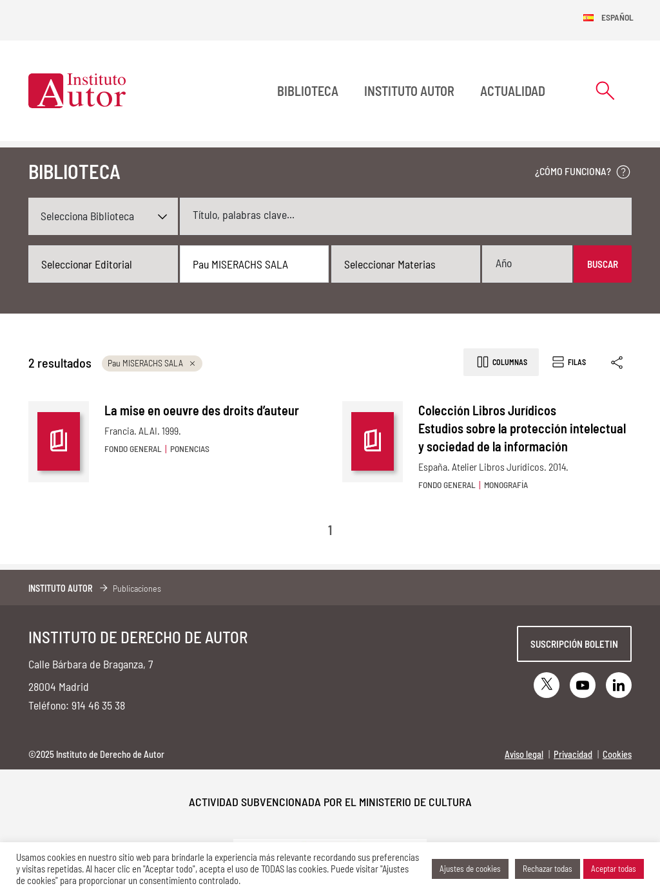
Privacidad (573, 754)
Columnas (501, 362)
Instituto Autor (409, 91)
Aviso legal (524, 754)
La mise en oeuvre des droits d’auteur (201, 410)
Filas (568, 362)
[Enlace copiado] (618, 362)
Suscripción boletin (574, 644)
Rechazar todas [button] (547, 868)
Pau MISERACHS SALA (152, 362)
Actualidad (512, 91)
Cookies (617, 754)
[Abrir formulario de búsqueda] (605, 90)
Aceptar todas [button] (613, 868)
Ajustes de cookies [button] (470, 868)
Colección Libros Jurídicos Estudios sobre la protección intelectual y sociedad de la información (522, 428)
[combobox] (103, 264)
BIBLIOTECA (307, 91)
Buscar (602, 264)
